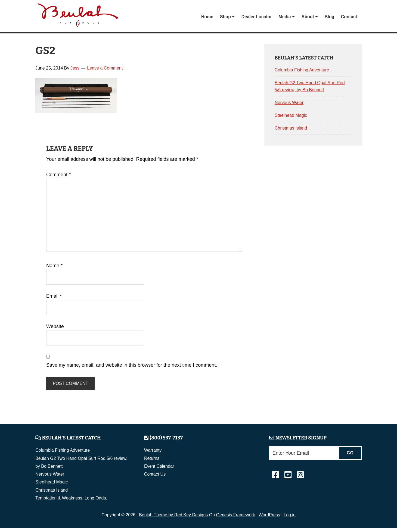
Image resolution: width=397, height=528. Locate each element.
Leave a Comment (105, 68)
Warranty (153, 450)
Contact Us (155, 474)
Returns (151, 458)
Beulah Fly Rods (78, 17)
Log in (290, 515)
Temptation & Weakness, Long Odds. (71, 498)
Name (54, 265)
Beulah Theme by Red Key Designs (173, 515)
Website (55, 326)
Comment (58, 174)
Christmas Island (291, 128)
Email (54, 296)
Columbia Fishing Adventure (302, 70)
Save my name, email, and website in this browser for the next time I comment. (131, 365)
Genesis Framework (235, 515)
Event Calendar (159, 466)
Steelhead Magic (291, 115)
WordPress (269, 515)
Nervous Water (289, 102)
